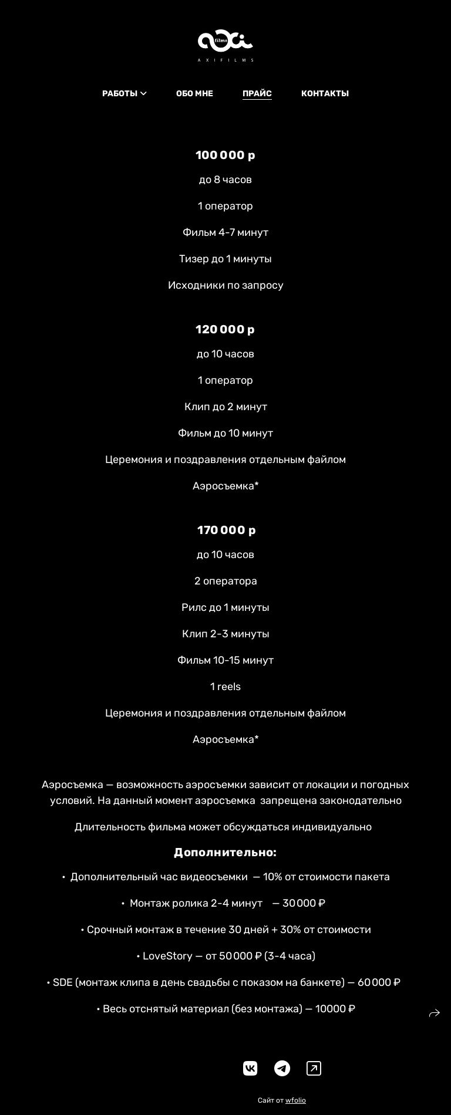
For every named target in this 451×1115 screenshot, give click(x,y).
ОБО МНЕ (194, 94)
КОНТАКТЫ (325, 94)
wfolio (295, 1100)
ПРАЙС (257, 94)
